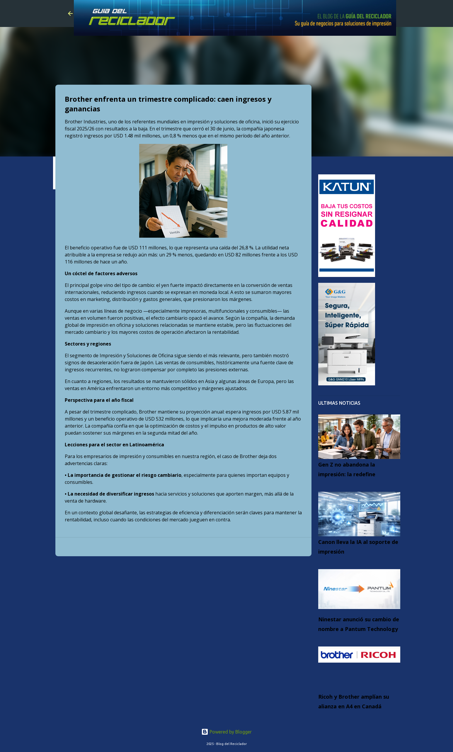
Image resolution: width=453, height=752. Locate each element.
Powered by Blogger (226, 731)
